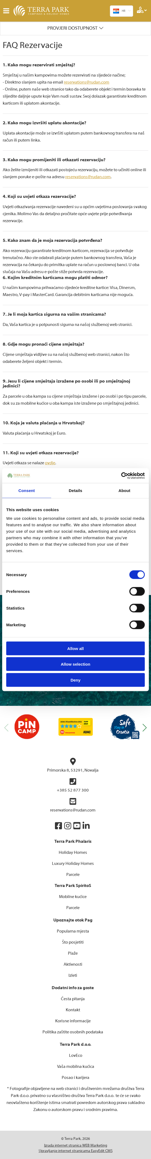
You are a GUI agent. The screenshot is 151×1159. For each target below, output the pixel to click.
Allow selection (75, 664)
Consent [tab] (26, 490)
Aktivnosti (73, 964)
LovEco (75, 1055)
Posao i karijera (75, 1077)
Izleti (72, 975)
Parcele (73, 874)
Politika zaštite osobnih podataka (72, 1032)
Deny (76, 679)
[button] (144, 728)
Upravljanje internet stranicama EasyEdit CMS (76, 1151)
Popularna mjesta (73, 931)
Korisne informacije (73, 1021)
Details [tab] (75, 490)
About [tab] (124, 490)
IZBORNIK (7, 11)
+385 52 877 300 (73, 785)
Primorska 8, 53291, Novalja (73, 765)
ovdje (50, 462)
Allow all (75, 648)
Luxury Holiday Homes (73, 863)
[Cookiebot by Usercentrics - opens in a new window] (121, 475)
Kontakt (73, 1009)
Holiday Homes (73, 852)
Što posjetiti (73, 942)
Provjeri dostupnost (72, 28)
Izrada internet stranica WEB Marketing (75, 1145)
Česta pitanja (73, 998)
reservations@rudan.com (86, 82)
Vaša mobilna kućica (75, 1066)
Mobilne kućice (73, 896)
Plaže (73, 953)
